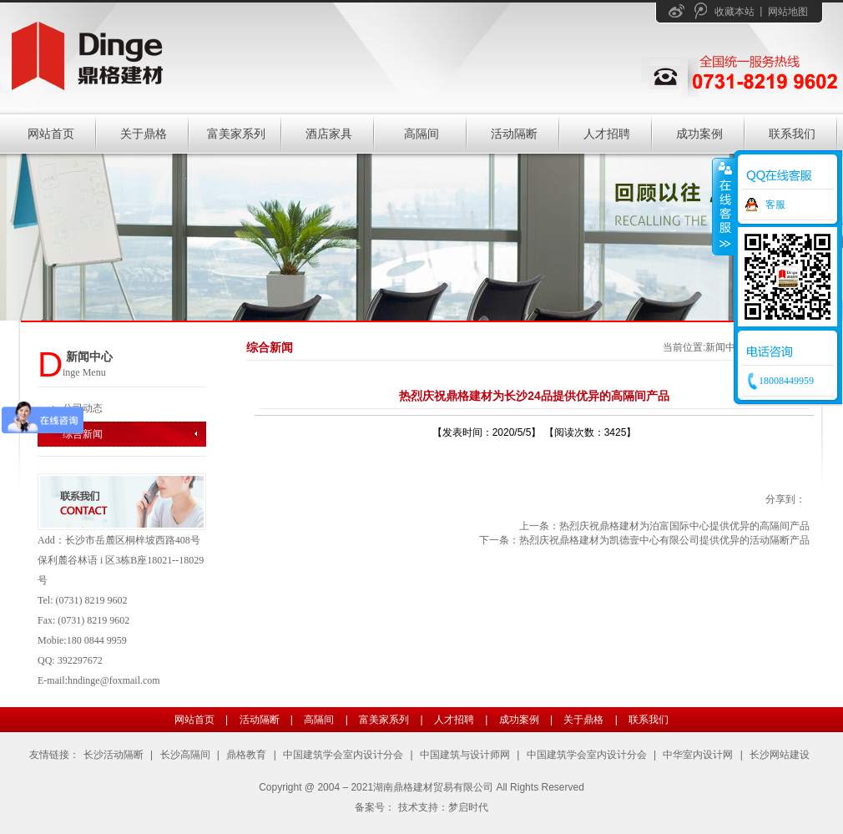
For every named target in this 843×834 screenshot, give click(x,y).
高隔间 (421, 133)
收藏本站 (734, 12)
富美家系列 (236, 133)
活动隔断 (514, 133)
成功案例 (699, 133)
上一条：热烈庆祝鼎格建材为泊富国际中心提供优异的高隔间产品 (664, 526)
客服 (775, 204)
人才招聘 (606, 133)
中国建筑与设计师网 (465, 755)
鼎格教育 (246, 755)
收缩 (723, 206)
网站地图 (788, 12)
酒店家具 (328, 133)
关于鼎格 (143, 133)
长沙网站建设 (780, 755)
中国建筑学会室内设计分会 (343, 755)
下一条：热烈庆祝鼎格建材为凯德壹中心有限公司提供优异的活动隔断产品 (644, 540)
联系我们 (792, 133)
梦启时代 (468, 807)
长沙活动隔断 (113, 755)
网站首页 (51, 133)
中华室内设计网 (698, 755)
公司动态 (83, 408)
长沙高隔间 (185, 755)
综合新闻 (83, 434)
